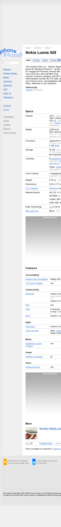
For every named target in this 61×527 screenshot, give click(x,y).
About (6, 121)
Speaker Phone (33, 367)
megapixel (56, 158)
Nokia (47, 47)
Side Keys (30, 326)
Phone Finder (10, 73)
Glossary (8, 97)
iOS (5, 89)
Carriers (7, 81)
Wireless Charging (34, 356)
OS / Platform (32, 188)
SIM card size (32, 211)
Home (28, 47)
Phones (7, 69)
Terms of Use (9, 132)
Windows (53, 188)
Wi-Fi (28, 316)
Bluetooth (30, 294)
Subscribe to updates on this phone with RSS (18, 462)
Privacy (6, 128)
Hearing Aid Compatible (37, 279)
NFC (28, 305)
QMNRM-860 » (46, 443)
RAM (57, 145)
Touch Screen (32, 330)
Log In (6, 109)
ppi (54, 120)
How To (7, 93)
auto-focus (54, 163)
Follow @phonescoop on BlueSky (46, 462)
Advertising (8, 117)
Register (7, 105)
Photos (36, 60)
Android (7, 85)
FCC (28, 443)
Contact (7, 125)
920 (44, 66)
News (6, 77)
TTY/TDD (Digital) (34, 283)
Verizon (29, 90)
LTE (51, 207)
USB (28, 309)
